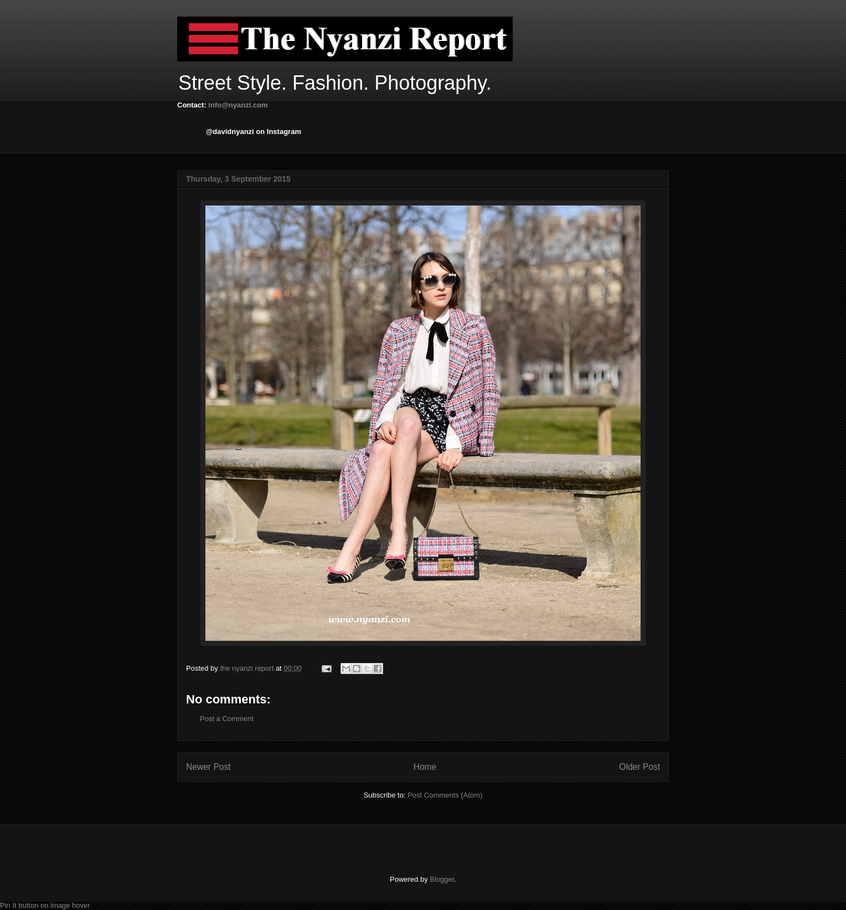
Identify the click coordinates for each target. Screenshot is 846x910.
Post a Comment (227, 718)
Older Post (639, 767)
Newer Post (208, 767)
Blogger (442, 879)
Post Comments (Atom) (444, 795)
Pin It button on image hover (45, 905)
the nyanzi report (247, 668)
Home (425, 767)
